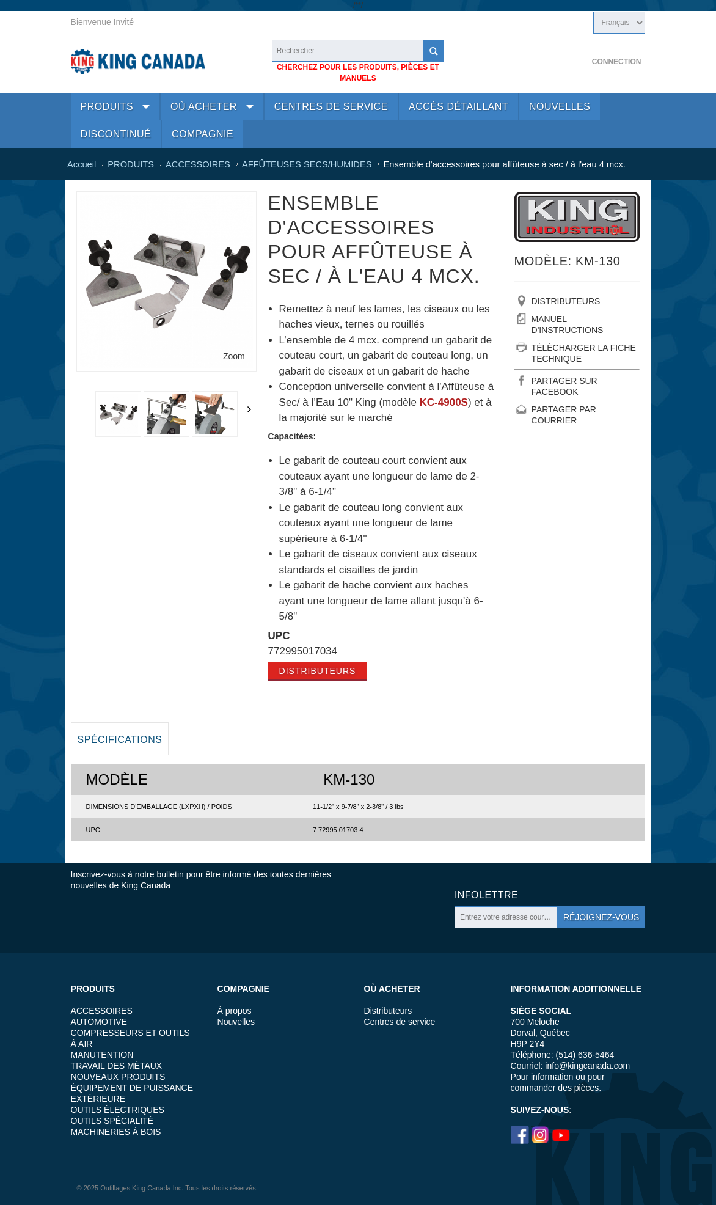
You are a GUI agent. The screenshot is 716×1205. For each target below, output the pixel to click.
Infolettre (486, 895)
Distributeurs (317, 671)
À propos (234, 1011)
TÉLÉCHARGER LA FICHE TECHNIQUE (584, 353)
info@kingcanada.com (587, 1066)
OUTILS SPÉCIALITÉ (112, 1121)
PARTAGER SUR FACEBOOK (564, 386)
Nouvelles (236, 1022)
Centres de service (400, 1022)
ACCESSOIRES (102, 1011)
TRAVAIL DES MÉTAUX (117, 1066)
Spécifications (120, 739)
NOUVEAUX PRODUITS (118, 1077)
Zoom (234, 356)
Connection (616, 61)
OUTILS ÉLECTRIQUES (117, 1110)
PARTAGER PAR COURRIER (564, 415)
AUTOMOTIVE (99, 1022)
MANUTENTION (102, 1055)
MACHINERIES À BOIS (116, 1132)
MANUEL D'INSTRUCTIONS (568, 324)
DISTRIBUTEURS (566, 301)
